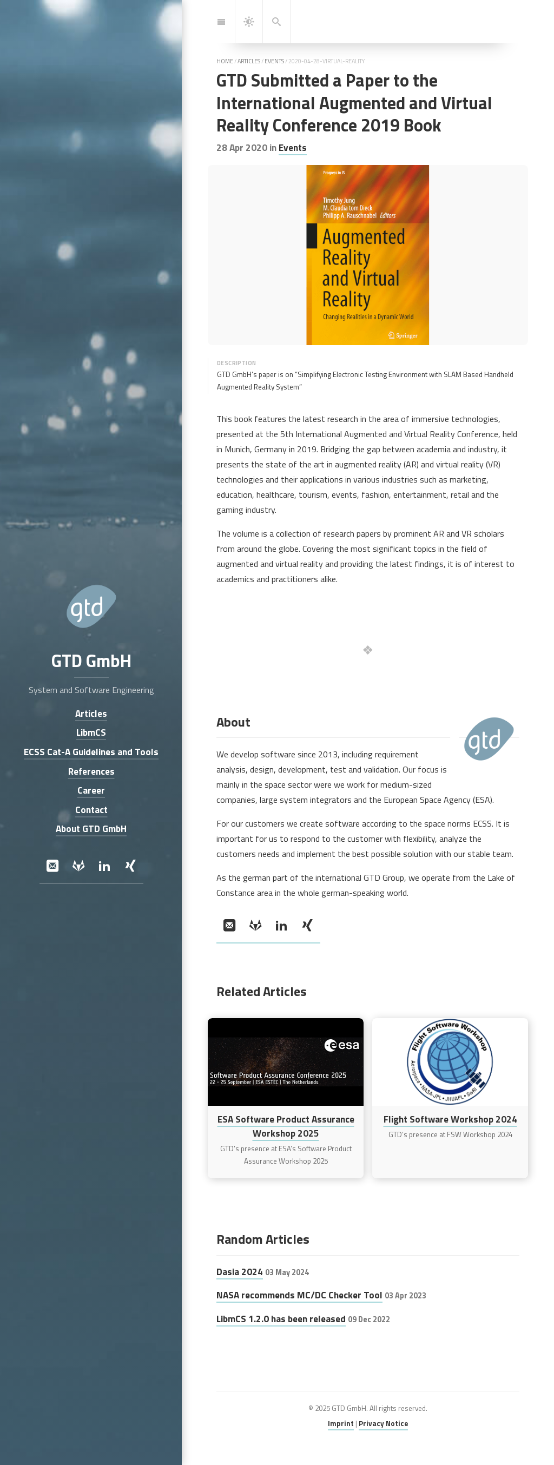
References (91, 771)
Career (91, 790)
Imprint (341, 1423)
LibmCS (91, 732)
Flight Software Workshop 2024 (450, 1119)
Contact (91, 809)
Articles (91, 713)
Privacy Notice (383, 1423)
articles (249, 61)
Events (293, 147)
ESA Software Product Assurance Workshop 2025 (285, 1126)
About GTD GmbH (91, 829)
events (274, 61)
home (224, 61)
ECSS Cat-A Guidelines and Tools (91, 751)
